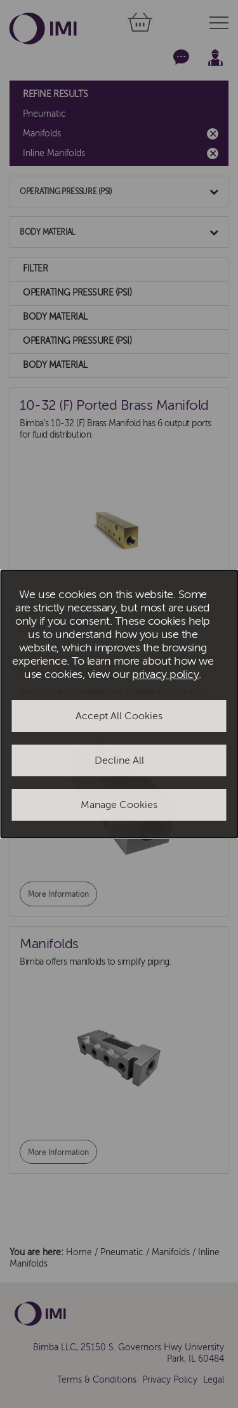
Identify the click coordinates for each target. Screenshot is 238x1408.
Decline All (119, 760)
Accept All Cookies (119, 716)
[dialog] (119, 704)
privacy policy (165, 674)
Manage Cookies (119, 805)
